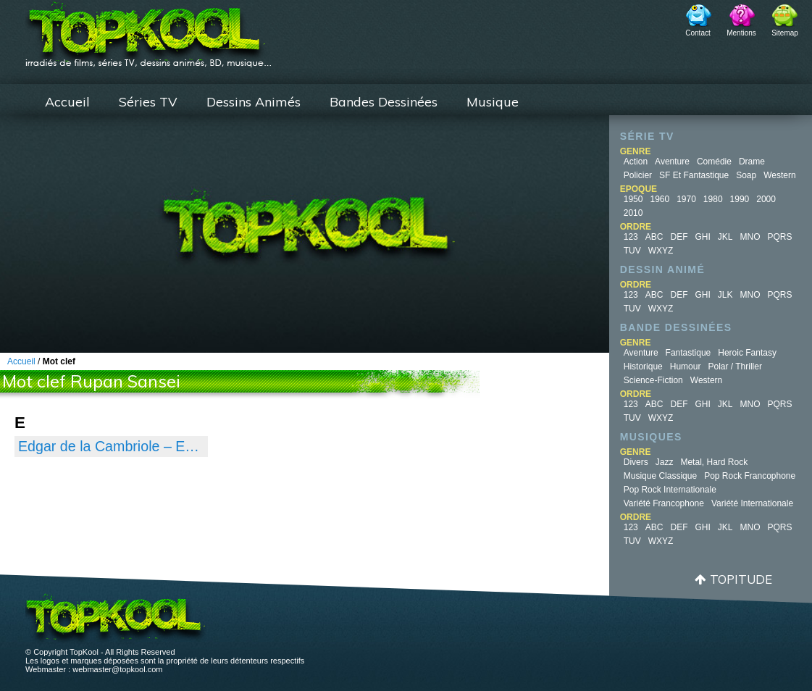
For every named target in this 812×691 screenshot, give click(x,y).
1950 (633, 199)
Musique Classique (660, 476)
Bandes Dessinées (384, 101)
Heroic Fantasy (747, 353)
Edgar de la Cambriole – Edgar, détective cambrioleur (111, 446)
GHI (702, 237)
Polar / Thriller (734, 366)
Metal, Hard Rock (714, 462)
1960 (659, 199)
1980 (713, 199)
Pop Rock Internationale (670, 490)
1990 (740, 199)
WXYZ (661, 251)
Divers (636, 462)
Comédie (714, 161)
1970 (686, 199)
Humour (685, 366)
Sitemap (784, 33)
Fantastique (688, 353)
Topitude (741, 579)
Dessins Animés (253, 101)
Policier (638, 175)
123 (631, 237)
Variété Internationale (752, 503)
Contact (697, 33)
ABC (654, 237)
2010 (633, 213)
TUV (632, 251)
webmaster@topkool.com (117, 669)
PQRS (780, 237)
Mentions (741, 33)
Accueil (67, 101)
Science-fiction (653, 380)
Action (636, 161)
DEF (678, 237)
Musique (492, 101)
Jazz (665, 462)
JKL (725, 237)
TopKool (148, 29)
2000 (766, 199)
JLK (725, 295)
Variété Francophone (664, 503)
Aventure (672, 161)
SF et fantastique (694, 175)
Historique (643, 366)
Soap (746, 175)
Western (779, 175)
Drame (752, 161)
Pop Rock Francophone (749, 476)
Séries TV (148, 101)
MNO (750, 237)
